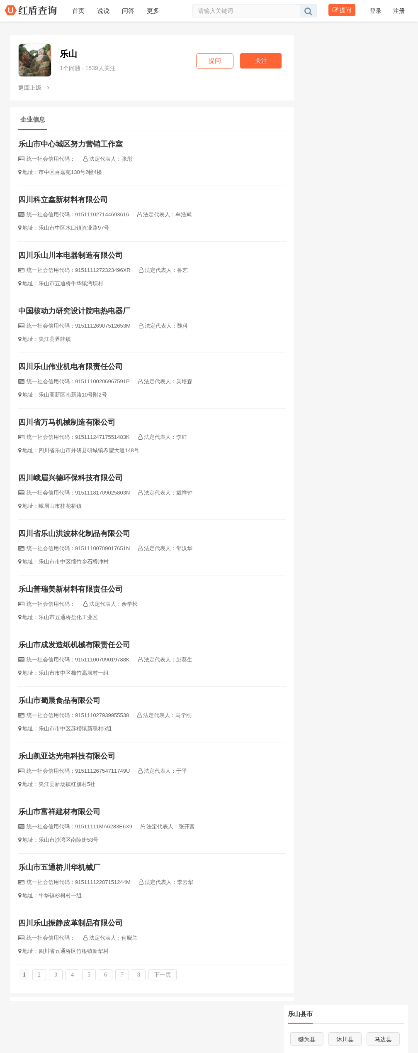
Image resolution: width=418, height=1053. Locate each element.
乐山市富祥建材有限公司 (59, 812)
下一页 (162, 975)
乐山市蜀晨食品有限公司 (59, 700)
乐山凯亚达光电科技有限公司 (66, 756)
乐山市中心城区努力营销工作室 (70, 144)
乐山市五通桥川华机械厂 (59, 867)
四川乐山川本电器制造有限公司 (70, 255)
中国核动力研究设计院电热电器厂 (74, 311)
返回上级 (33, 87)
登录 (376, 10)
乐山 (68, 54)
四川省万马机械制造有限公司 (66, 422)
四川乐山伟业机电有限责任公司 (70, 366)
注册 (399, 10)
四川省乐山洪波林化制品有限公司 (74, 533)
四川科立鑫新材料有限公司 (63, 200)
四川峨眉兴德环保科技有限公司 (70, 478)
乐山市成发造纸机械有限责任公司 (74, 645)
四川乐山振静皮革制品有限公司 (70, 923)
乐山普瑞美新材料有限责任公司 (70, 589)
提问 (342, 10)
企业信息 (32, 119)
